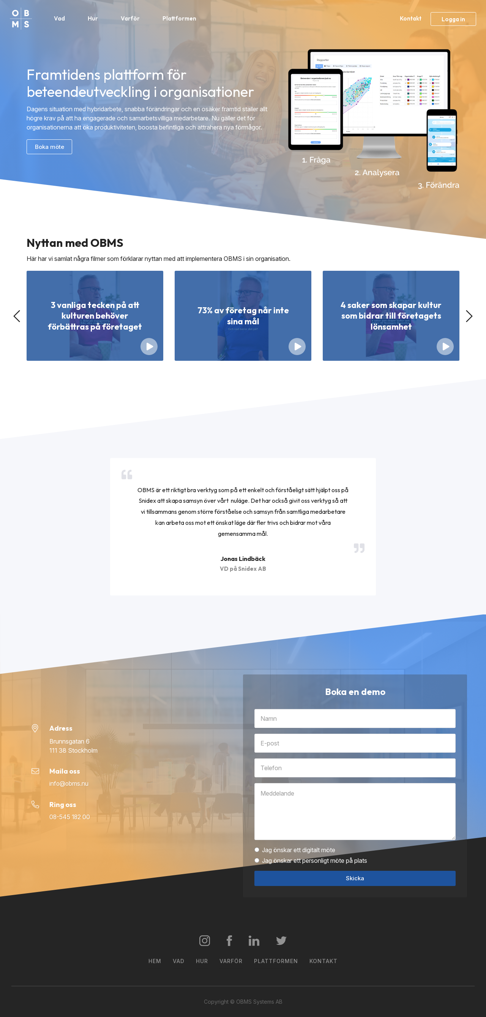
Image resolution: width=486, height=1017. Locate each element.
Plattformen (180, 18)
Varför (131, 18)
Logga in (453, 19)
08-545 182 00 (70, 817)
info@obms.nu (69, 784)
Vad (60, 18)
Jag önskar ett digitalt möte (294, 850)
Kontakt (410, 18)
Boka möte (49, 146)
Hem (154, 961)
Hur (93, 18)
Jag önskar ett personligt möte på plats (310, 860)
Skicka (355, 878)
